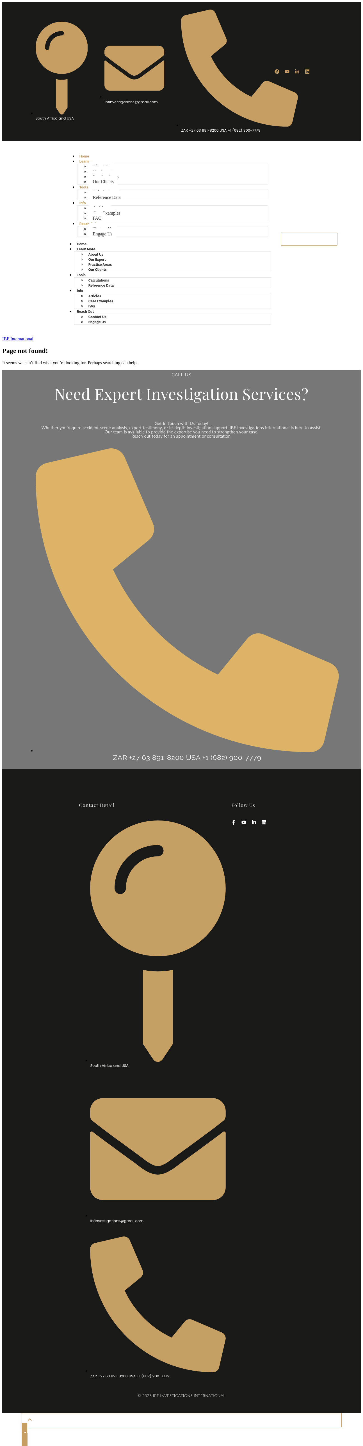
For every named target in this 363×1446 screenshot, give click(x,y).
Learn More (86, 249)
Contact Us (97, 317)
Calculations (98, 280)
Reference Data (107, 197)
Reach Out (88, 224)
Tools (83, 187)
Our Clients (103, 181)
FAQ (97, 218)
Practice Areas (100, 265)
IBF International (17, 338)
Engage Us (103, 233)
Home (84, 156)
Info (82, 203)
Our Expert (97, 260)
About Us (95, 255)
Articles (94, 296)
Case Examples (106, 213)
